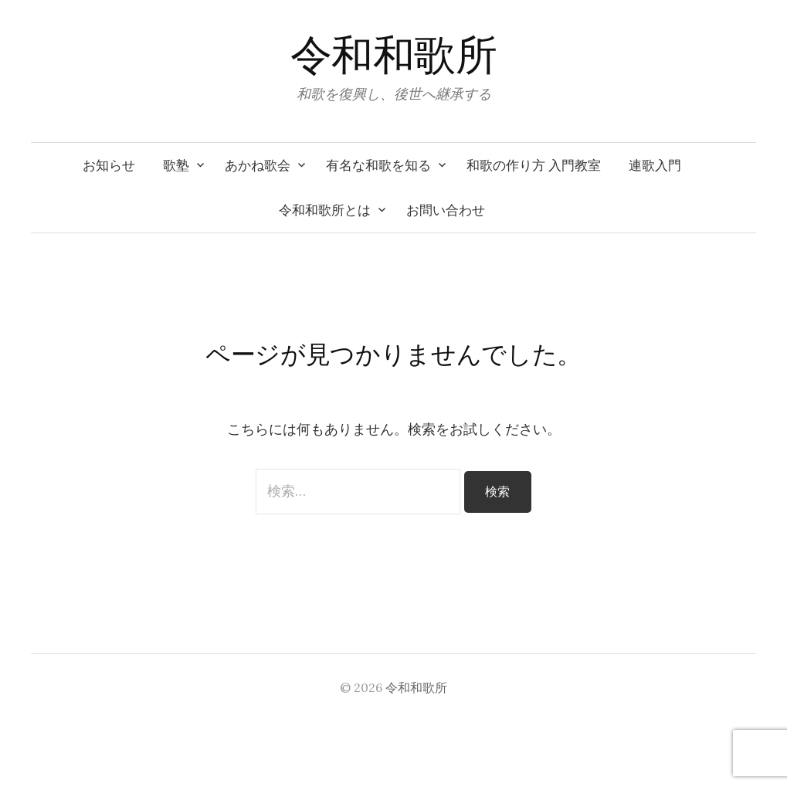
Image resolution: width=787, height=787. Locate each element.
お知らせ (109, 165)
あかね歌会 (257, 165)
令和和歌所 (393, 55)
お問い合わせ (445, 210)
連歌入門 (655, 165)
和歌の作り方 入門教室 (533, 165)
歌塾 (176, 165)
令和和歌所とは (325, 210)
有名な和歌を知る (378, 165)
